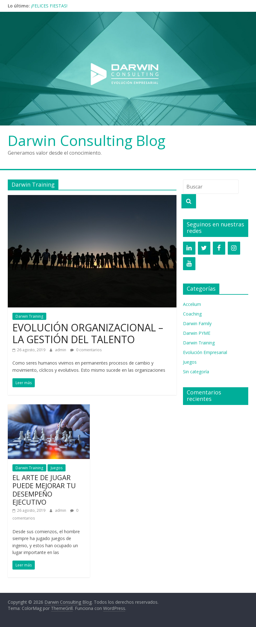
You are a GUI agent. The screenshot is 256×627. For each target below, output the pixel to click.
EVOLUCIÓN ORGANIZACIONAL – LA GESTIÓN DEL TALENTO (87, 333)
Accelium (192, 304)
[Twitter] (204, 248)
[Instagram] (234, 248)
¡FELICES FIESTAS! (49, 6)
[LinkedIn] (189, 248)
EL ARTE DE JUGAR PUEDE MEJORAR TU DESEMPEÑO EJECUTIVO (44, 490)
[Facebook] (219, 248)
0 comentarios (86, 349)
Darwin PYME (196, 333)
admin (61, 349)
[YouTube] (189, 263)
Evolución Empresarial (205, 352)
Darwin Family (197, 323)
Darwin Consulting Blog (86, 140)
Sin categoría (196, 372)
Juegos (56, 467)
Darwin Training (29, 316)
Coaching (192, 314)
